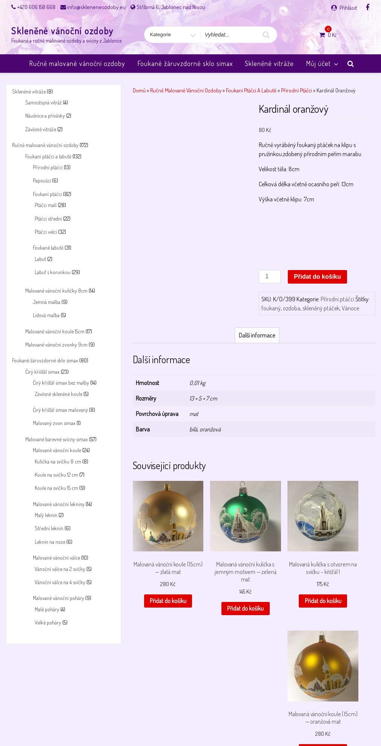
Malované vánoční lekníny (58, 504)
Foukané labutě (48, 247)
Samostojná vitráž (43, 102)
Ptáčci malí (46, 205)
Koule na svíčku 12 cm (56, 474)
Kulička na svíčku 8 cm (58, 461)
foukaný (271, 308)
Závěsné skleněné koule (58, 394)
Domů (139, 90)
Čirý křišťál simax (42, 371)
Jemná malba (46, 302)
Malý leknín (46, 515)
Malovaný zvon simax (54, 423)
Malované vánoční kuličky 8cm (56, 290)
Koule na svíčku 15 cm (56, 488)
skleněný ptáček (321, 308)
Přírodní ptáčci (48, 167)
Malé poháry (47, 609)
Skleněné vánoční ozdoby (62, 31)
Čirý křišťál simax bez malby (61, 382)
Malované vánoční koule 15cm (54, 331)
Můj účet (323, 63)
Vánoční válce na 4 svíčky (60, 582)
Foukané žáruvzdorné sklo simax (185, 63)
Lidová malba (46, 315)
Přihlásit (348, 7)
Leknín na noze (50, 542)
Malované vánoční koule (57, 450)
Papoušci (42, 180)
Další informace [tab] (257, 335)
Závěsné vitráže (40, 129)
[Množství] (270, 276)
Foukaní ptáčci (47, 194)
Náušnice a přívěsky (45, 115)
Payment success (192, 720)
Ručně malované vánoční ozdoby (77, 63)
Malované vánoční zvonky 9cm (56, 344)
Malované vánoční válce (56, 557)
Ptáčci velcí (46, 232)
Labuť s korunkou (53, 272)
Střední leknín (49, 528)
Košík (49, 720)
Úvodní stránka (321, 720)
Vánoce (350, 308)
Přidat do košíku (317, 276)
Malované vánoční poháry (58, 598)
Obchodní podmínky (106, 720)
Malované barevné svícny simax (56, 439)
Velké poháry (48, 622)
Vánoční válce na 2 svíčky (60, 569)
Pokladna (227, 720)
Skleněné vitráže (269, 63)
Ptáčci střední (48, 218)
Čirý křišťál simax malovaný (60, 410)
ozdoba (291, 308)
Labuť (40, 259)
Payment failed (150, 720)
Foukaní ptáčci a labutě (48, 156)
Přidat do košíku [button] (159, 592)
